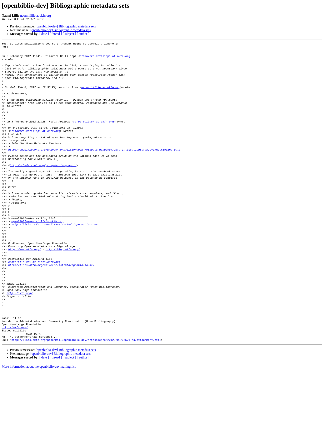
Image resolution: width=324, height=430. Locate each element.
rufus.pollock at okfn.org (93, 138)
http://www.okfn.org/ (24, 291)
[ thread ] (56, 34)
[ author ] (83, 34)
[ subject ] (69, 34)
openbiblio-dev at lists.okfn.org (37, 257)
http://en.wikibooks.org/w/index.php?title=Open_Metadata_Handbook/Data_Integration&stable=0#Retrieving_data (94, 171)
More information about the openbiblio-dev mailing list (39, 426)
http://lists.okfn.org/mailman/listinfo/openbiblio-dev (54, 261)
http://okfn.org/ (19, 343)
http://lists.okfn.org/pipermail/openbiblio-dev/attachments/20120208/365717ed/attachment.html (86, 400)
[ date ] (44, 34)
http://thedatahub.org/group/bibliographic (43, 190)
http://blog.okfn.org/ (63, 291)
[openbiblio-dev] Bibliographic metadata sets (66, 26)
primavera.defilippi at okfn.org (105, 59)
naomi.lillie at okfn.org (35, 15)
